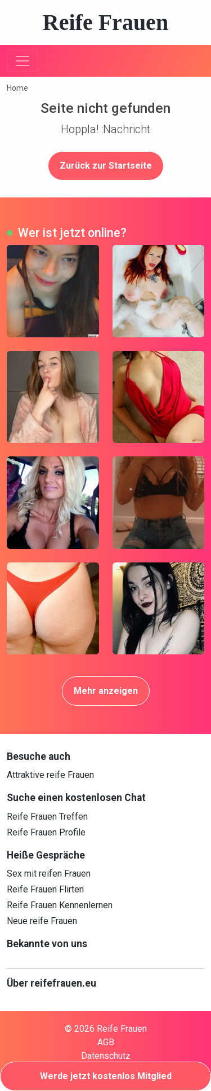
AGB (105, 1042)
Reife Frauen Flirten (45, 889)
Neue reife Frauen (42, 921)
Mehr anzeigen (106, 690)
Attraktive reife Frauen (50, 774)
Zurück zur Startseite (106, 165)
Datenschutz (106, 1055)
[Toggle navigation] (22, 61)
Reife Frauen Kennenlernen (60, 905)
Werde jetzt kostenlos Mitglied (106, 1076)
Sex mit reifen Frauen (49, 873)
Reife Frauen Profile (46, 832)
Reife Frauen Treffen (47, 816)
